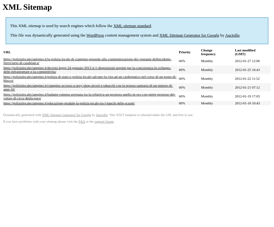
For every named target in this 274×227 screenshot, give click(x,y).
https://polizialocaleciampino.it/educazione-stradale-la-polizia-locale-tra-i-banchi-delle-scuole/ (69, 103)
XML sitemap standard (132, 25)
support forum (104, 121)
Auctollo (232, 35)
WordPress (95, 35)
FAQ (82, 121)
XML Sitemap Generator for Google (189, 35)
